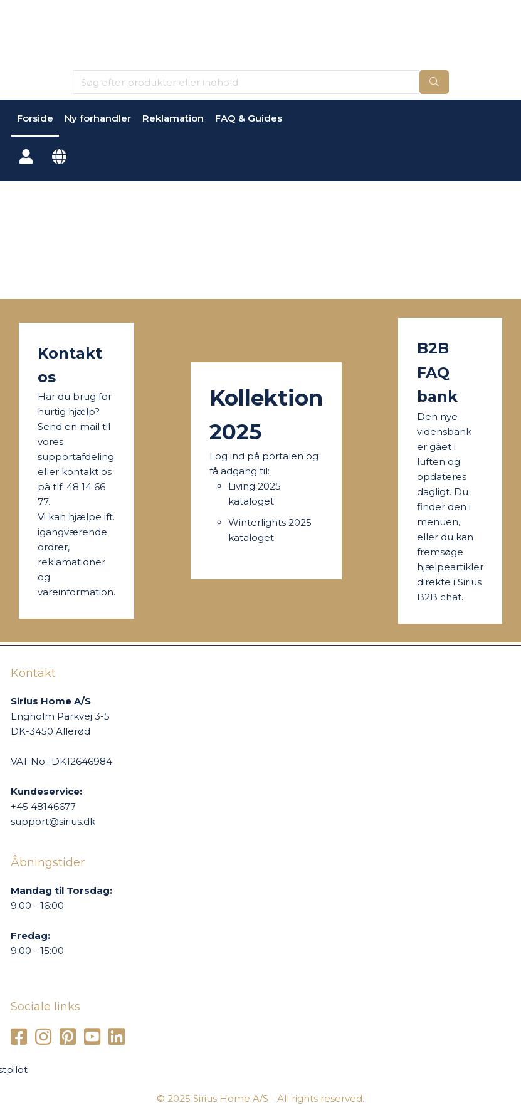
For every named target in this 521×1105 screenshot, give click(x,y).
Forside (35, 118)
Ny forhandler (98, 118)
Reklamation (173, 118)
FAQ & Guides (248, 118)
